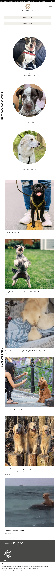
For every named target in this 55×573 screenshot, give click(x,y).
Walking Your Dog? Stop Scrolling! (14, 233)
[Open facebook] (14, 543)
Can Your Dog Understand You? (13, 410)
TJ (29, 73)
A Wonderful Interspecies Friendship (14, 530)
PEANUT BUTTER (29, 120)
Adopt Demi (27, 17)
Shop (6, 560)
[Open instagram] (18, 543)
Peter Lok (8, 474)
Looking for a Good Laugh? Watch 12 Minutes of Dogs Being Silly (22, 292)
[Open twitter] (21, 543)
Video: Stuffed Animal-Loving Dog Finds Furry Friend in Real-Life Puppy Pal (25, 351)
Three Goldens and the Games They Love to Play (18, 469)
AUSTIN (29, 167)
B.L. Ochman (8, 533)
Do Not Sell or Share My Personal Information (12, 570)
